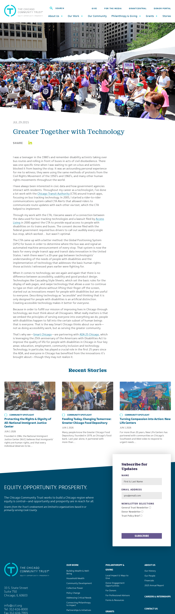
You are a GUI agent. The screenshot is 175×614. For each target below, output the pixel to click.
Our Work (72, 565)
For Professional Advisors (118, 595)
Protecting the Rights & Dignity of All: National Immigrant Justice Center (27, 422)
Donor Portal (162, 8)
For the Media (113, 8)
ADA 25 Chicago (89, 334)
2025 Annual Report (154, 585)
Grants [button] (152, 16)
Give (94, 8)
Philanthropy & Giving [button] (126, 16)
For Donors (111, 590)
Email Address (132, 489)
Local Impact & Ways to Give (117, 577)
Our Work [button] (75, 16)
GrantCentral (137, 8)
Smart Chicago (42, 334)
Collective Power (74, 588)
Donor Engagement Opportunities (115, 584)
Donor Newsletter (131, 511)
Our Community (97, 16)
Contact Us (151, 608)
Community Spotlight (19, 415)
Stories (167, 16)
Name (125, 475)
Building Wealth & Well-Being (77, 572)
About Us (150, 565)
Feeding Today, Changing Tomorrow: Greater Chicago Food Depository (86, 421)
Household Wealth (75, 578)
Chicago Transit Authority (53, 193)
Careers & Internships (158, 596)
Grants (110, 611)
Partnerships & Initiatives (78, 610)
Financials (149, 580)
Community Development (79, 583)
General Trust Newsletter (135, 507)
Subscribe (142, 536)
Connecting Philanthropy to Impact (78, 604)
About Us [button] (55, 16)
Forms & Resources (115, 600)
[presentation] (142, 525)
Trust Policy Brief (131, 516)
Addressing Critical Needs (78, 597)
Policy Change (73, 592)
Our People (150, 575)
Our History (150, 570)
